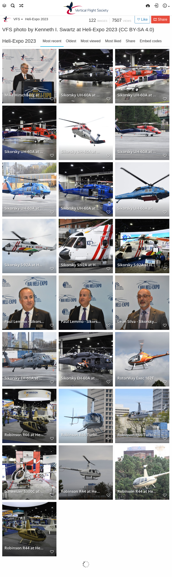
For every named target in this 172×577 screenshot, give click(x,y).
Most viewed (91, 41)
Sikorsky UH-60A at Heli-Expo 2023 (81, 94)
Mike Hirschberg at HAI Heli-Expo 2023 (24, 94)
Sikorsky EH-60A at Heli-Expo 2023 (24, 377)
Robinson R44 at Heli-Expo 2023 (81, 491)
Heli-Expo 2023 (36, 19)
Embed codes (151, 41)
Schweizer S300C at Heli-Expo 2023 (24, 491)
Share (130, 41)
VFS (18, 19)
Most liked (113, 41)
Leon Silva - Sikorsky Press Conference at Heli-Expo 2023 (137, 321)
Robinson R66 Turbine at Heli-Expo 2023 (81, 434)
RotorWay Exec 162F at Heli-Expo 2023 (137, 377)
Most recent (52, 41)
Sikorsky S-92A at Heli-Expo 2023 (24, 264)
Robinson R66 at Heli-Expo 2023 (24, 434)
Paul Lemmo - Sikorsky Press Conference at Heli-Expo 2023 (24, 321)
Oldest (71, 41)
